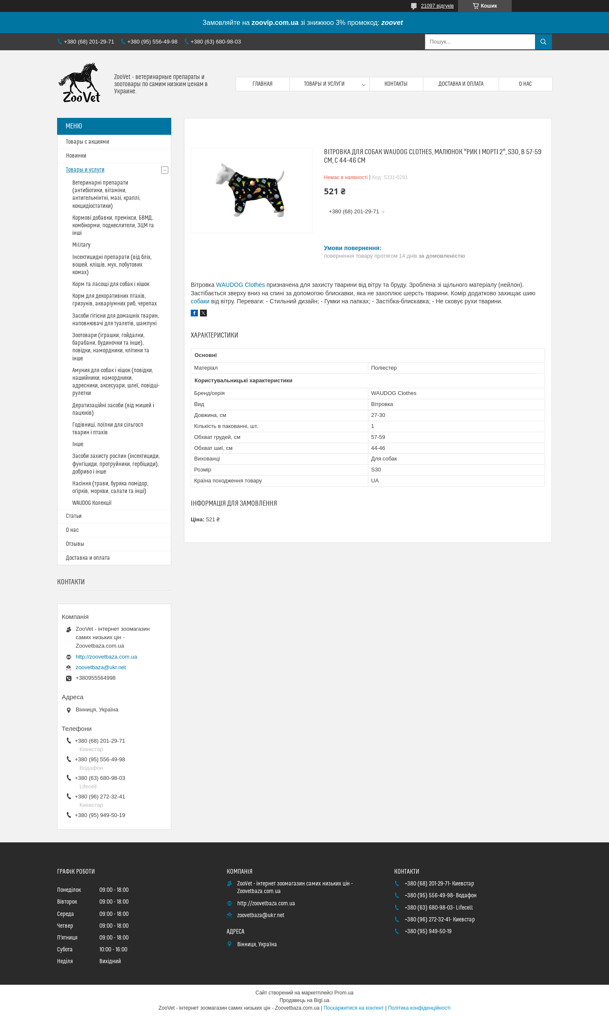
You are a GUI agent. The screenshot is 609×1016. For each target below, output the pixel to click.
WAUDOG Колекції (92, 503)
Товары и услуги (324, 84)
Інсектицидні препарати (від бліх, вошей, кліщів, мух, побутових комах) (112, 265)
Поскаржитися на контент (354, 1008)
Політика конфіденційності (419, 1008)
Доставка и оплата (461, 84)
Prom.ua (344, 993)
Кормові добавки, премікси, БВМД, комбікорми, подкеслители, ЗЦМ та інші (113, 226)
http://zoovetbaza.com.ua (106, 657)
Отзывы (75, 544)
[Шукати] (543, 41)
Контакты (396, 84)
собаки (200, 301)
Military (81, 245)
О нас (525, 84)
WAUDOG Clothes (240, 284)
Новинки (76, 156)
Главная (262, 84)
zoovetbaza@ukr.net (101, 667)
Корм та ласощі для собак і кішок (110, 284)
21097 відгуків (437, 6)
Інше (77, 444)
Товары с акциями (87, 142)
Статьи (74, 516)
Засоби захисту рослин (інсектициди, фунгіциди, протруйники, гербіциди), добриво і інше (116, 464)
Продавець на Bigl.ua (304, 1000)
